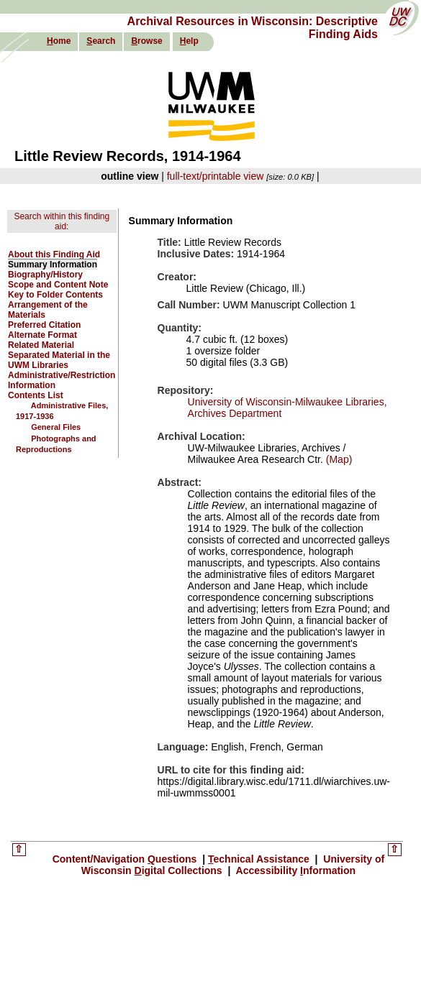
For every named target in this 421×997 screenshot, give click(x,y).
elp (189, 41)
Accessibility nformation (294, 870)
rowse (146, 41)
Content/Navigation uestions (126, 859)
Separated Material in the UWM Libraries (59, 360)
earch (100, 41)
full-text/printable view (215, 176)
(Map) (337, 459)
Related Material (41, 345)
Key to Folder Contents (55, 295)
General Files (56, 427)
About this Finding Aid (54, 254)
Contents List (35, 395)
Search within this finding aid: (61, 221)
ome (59, 41)
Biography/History (45, 275)
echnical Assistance (260, 859)
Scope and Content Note (58, 285)
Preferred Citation (44, 325)
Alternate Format (42, 335)
